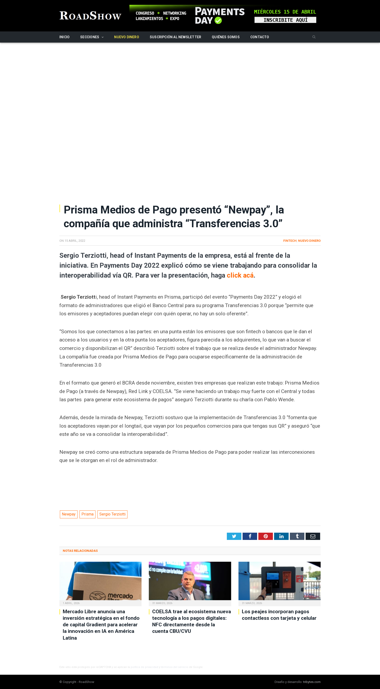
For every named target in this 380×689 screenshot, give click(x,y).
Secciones (89, 37)
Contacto (259, 37)
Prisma (87, 514)
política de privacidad (144, 667)
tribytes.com (312, 682)
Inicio (64, 37)
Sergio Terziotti (112, 514)
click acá (240, 275)
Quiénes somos (226, 37)
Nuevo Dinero (126, 37)
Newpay (69, 514)
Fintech (290, 240)
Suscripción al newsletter (175, 37)
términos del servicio (174, 667)
